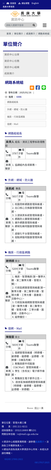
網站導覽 (24, 3)
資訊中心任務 (11, 60)
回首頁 (11, 3)
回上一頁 (36, 408)
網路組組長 (12, 102)
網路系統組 (43, 33)
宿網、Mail (12, 124)
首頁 (9, 33)
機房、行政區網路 (16, 116)
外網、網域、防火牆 (17, 109)
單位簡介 (18, 33)
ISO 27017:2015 (42, 462)
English (35, 3)
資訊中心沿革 (11, 54)
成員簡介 (30, 33)
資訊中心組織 (11, 67)
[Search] (20, 25)
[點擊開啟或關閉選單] (45, 25)
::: (3, 3)
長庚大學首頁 (9, 6)
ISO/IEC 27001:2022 (13, 459)
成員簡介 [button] (9, 73)
